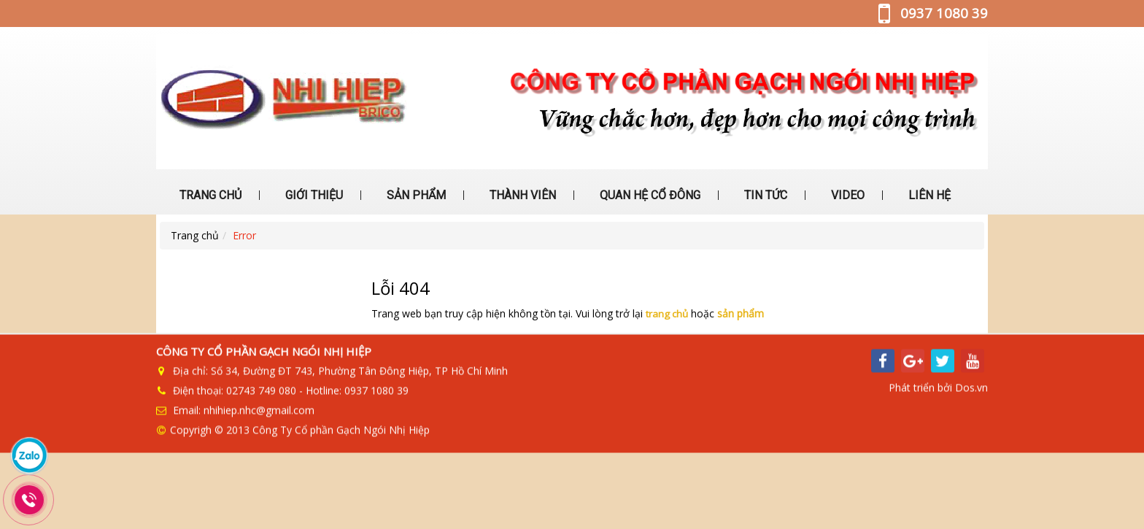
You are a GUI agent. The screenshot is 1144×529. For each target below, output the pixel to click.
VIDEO (846, 195)
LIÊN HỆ (928, 195)
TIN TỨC (764, 195)
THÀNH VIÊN (521, 195)
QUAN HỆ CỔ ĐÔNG (648, 195)
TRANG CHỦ (209, 195)
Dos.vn (971, 391)
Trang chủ (195, 235)
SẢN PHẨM (415, 195)
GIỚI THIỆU (312, 195)
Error (244, 235)
